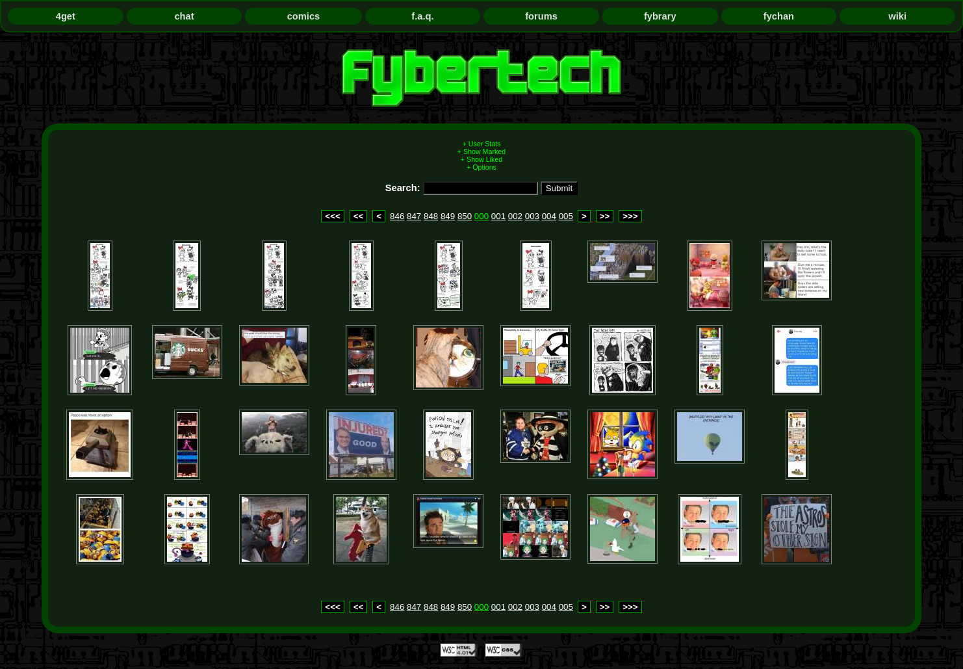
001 (498, 216)
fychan (779, 16)
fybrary (660, 16)
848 (431, 216)
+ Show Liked (481, 159)
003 (532, 216)
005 (566, 216)
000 (481, 216)
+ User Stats (482, 144)
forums (541, 16)
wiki (897, 16)
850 (464, 216)
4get (65, 16)
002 (515, 216)
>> (605, 216)
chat (184, 16)
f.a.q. (422, 16)
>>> (630, 216)
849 (448, 216)
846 (397, 216)
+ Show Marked (481, 151)
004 (549, 216)
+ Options (481, 167)
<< (358, 216)
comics (303, 16)
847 (414, 216)
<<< (332, 216)
